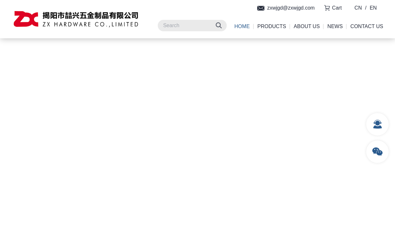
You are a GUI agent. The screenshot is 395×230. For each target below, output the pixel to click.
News (335, 26)
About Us (307, 26)
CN (358, 8)
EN (373, 8)
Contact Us (366, 26)
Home (242, 26)
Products (271, 26)
